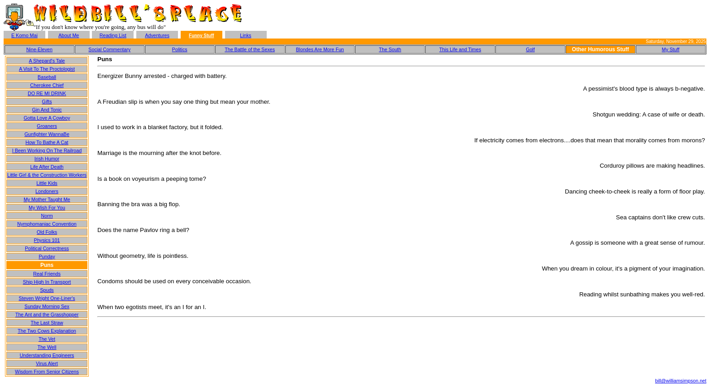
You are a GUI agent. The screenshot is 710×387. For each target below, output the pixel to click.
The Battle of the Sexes (250, 49)
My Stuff (671, 49)
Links (245, 35)
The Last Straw (47, 322)
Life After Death (46, 166)
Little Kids (46, 183)
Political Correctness (47, 248)
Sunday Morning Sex (46, 306)
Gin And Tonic (47, 109)
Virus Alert (47, 363)
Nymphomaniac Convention (47, 224)
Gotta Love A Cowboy (47, 118)
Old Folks (47, 232)
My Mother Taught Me (47, 199)
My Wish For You (47, 207)
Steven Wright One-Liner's (47, 298)
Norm (47, 215)
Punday (46, 256)
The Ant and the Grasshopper (47, 314)
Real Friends (46, 273)
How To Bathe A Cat (46, 142)
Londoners (46, 191)
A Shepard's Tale (47, 60)
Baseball (47, 77)
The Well (47, 347)
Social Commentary (109, 49)
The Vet (46, 339)
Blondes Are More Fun (320, 49)
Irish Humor (46, 158)
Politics (179, 49)
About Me (68, 35)
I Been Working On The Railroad (47, 150)
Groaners (47, 126)
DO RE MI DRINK (47, 93)
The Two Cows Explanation (47, 331)
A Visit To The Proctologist (47, 69)
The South (390, 49)
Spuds (46, 290)
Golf (530, 49)
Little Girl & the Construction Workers (46, 175)
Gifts (47, 101)
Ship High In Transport (47, 282)
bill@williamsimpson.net (680, 380)
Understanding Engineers (46, 355)
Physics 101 (47, 240)
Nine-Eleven (39, 49)
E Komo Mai (24, 35)
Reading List (113, 35)
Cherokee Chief (47, 85)
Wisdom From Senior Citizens (47, 371)
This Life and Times (460, 49)
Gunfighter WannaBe (46, 134)
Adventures (157, 35)
